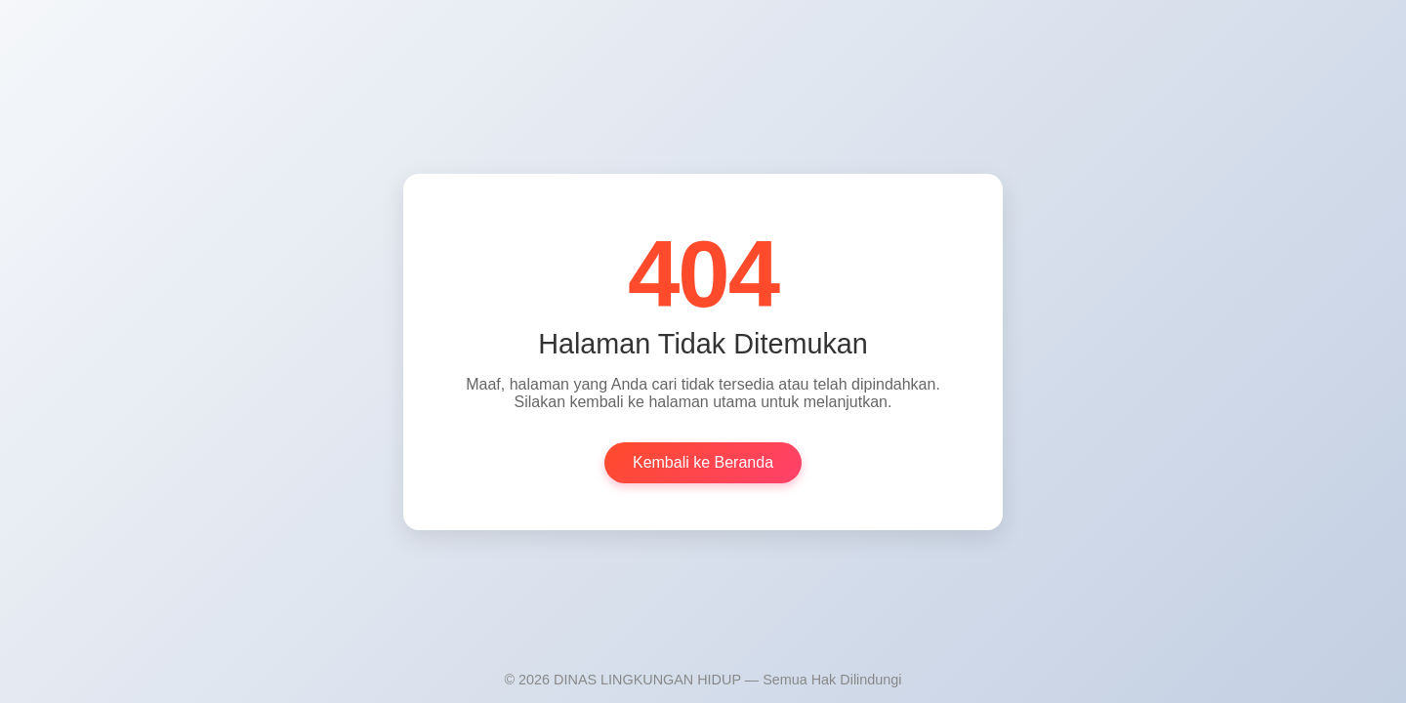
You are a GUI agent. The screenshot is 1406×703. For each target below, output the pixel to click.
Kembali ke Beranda (703, 462)
